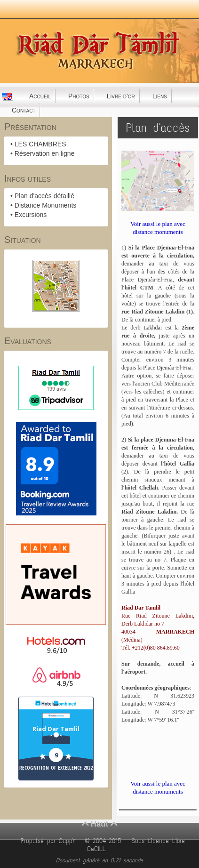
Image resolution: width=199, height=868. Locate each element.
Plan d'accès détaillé (44, 196)
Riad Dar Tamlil (56, 728)
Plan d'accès (158, 128)
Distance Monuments (46, 205)
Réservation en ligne (45, 153)
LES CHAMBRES (40, 144)
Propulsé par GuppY (50, 841)
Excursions (31, 214)
